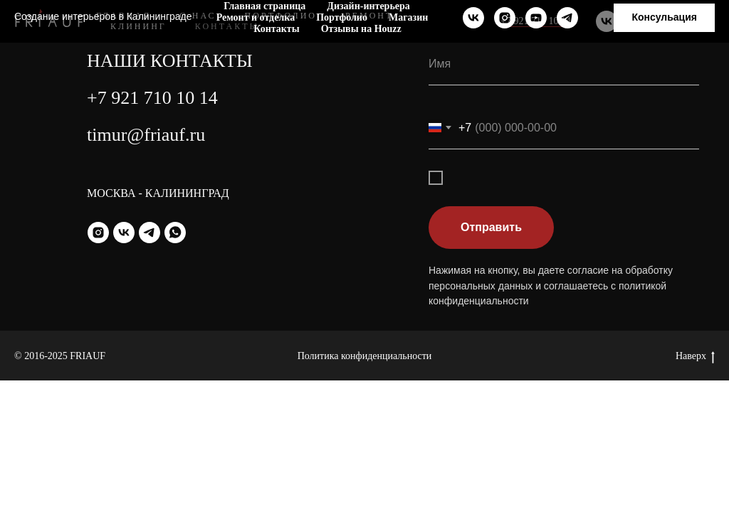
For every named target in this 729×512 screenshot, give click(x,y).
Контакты (276, 28)
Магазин (408, 17)
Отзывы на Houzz (361, 28)
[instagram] (504, 17)
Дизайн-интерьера (368, 6)
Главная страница (264, 6)
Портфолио (341, 17)
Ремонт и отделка (255, 17)
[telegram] (567, 17)
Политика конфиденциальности (365, 356)
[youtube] (536, 17)
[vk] (473, 17)
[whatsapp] (175, 232)
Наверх (695, 357)
